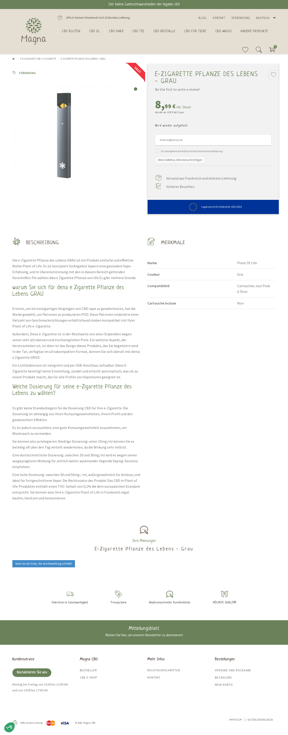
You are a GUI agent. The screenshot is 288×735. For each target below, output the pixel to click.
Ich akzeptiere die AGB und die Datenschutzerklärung (192, 151)
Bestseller (88, 670)
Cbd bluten (71, 31)
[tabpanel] (76, 135)
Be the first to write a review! (177, 89)
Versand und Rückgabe (233, 670)
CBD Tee (138, 31)
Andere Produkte (254, 31)
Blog (202, 18)
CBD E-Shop (88, 677)
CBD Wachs (223, 31)
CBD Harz (116, 31)
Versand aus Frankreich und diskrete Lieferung (201, 178)
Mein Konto (224, 685)
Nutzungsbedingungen (260, 720)
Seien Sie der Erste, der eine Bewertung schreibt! (43, 564)
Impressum (235, 720)
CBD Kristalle (164, 31)
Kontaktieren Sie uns (32, 672)
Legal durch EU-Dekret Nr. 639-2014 (213, 206)
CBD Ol (94, 31)
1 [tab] (135, 89)
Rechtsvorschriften (163, 670)
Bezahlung (223, 677)
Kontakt (219, 18)
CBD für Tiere (195, 31)
